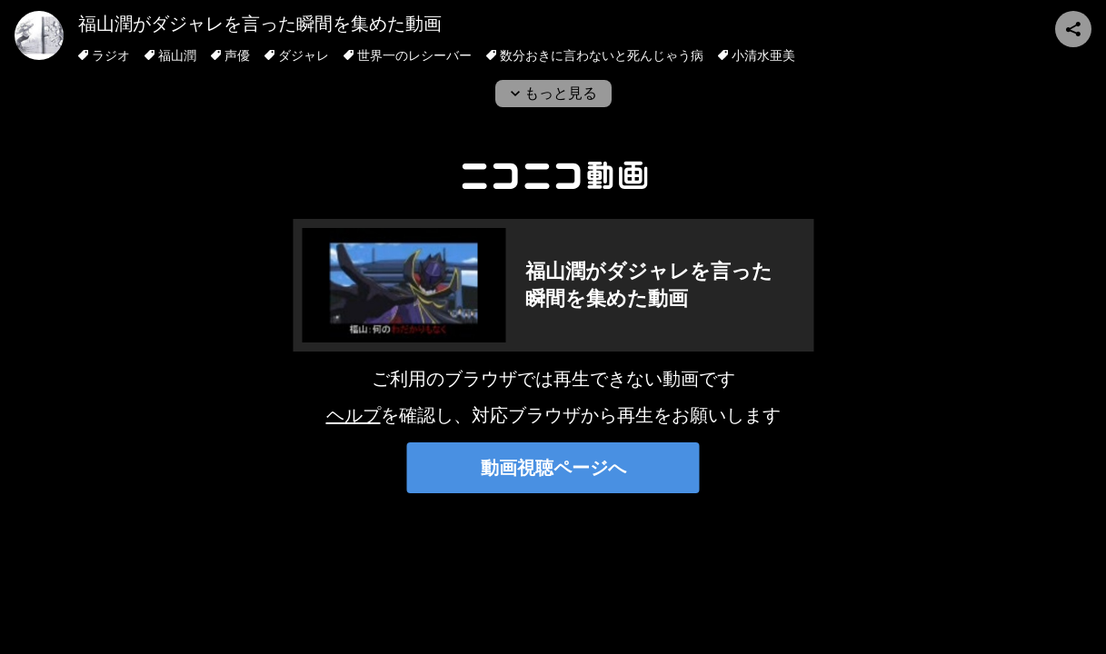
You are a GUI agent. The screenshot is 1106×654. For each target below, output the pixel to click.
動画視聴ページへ (553, 468)
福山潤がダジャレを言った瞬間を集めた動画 (260, 24)
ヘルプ (353, 415)
